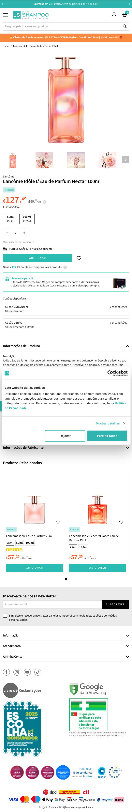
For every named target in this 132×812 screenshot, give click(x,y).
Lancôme (8, 177)
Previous (2, 3)
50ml (10, 219)
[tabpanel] (34, 521)
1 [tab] (66, 579)
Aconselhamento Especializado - (68, 4)
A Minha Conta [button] (12, 657)
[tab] (66, 346)
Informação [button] (11, 635)
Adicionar (37, 258)
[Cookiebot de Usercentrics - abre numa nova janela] (110, 373)
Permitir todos (107, 435)
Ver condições (118, 307)
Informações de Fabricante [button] (23, 448)
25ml (10, 543)
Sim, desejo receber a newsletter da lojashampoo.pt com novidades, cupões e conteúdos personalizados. (63, 618)
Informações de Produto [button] (21, 346)
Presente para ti (22, 278)
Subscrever (115, 604)
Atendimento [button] (12, 646)
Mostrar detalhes (108, 423)
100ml (30, 543)
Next (129, 3)
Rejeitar (65, 435)
